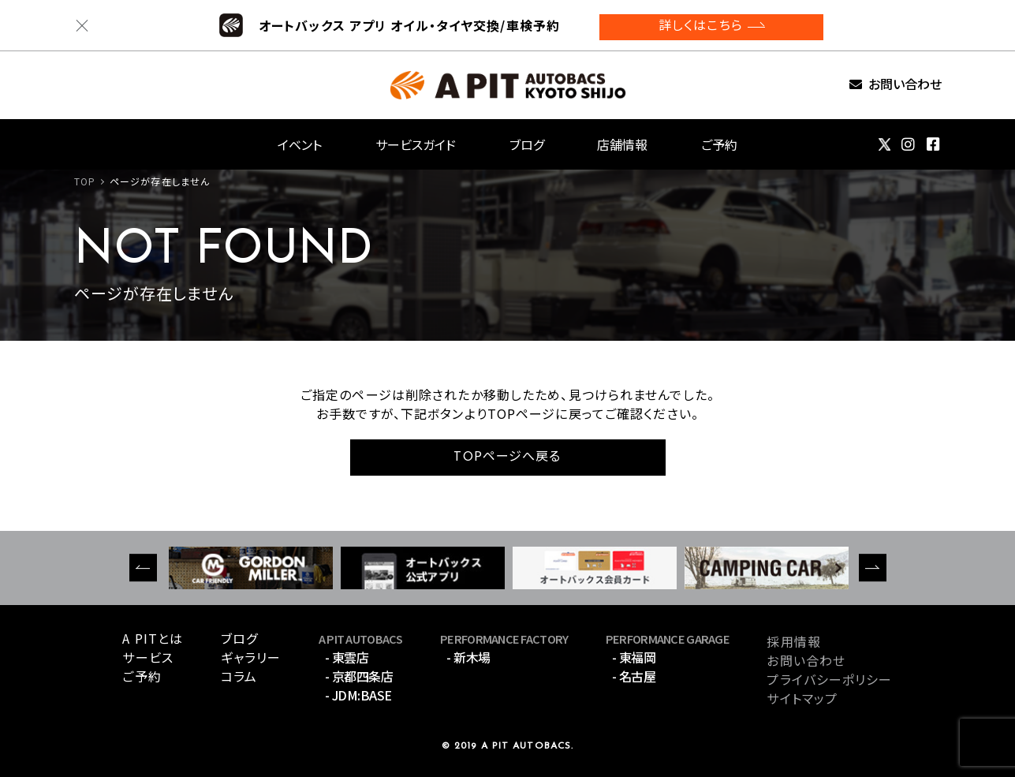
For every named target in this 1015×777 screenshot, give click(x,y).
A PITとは (152, 638)
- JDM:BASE (358, 694)
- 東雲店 (347, 657)
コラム (239, 676)
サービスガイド (415, 144)
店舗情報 (622, 144)
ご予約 (719, 144)
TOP (84, 181)
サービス (147, 657)
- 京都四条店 (359, 676)
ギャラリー (251, 657)
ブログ (526, 144)
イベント (300, 144)
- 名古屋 (634, 676)
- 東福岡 (634, 657)
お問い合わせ (905, 85)
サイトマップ (802, 698)
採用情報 (793, 641)
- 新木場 (468, 657)
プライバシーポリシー (829, 679)
